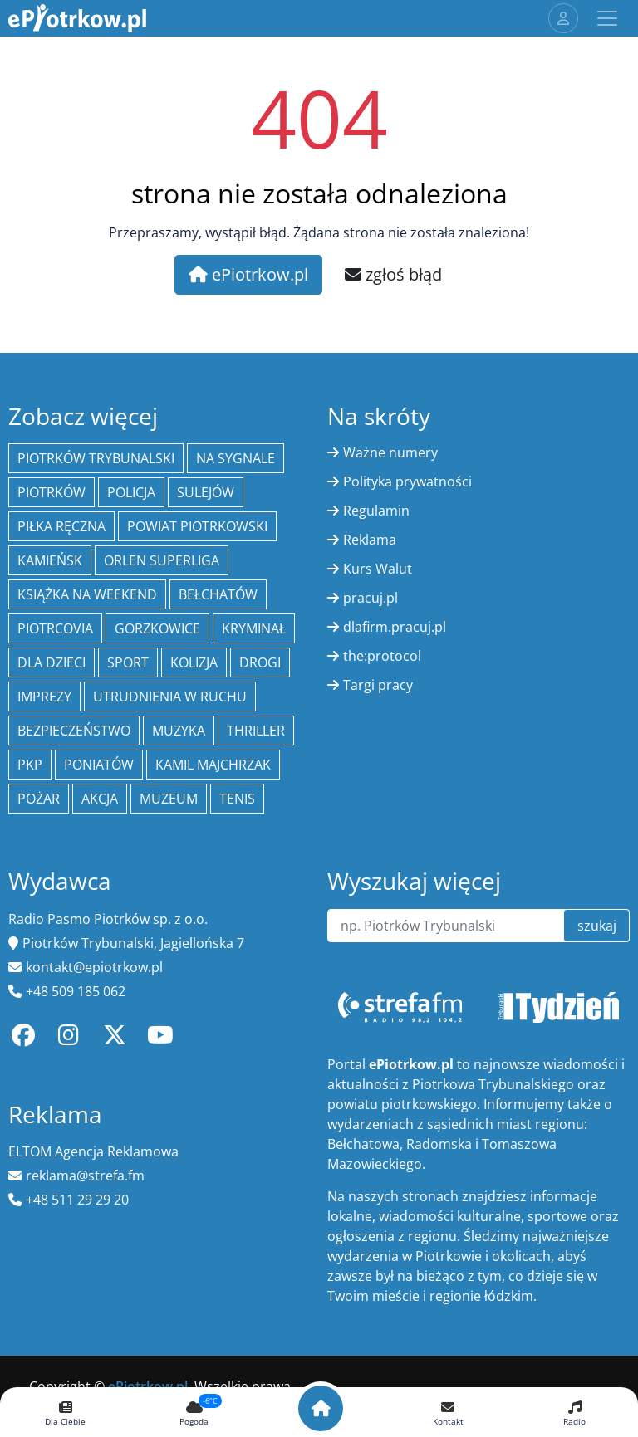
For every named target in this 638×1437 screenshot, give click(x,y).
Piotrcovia (55, 628)
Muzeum (169, 798)
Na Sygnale (235, 458)
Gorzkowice (157, 628)
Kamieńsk (49, 560)
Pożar (38, 798)
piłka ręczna (61, 526)
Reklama (369, 539)
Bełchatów (218, 594)
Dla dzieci (51, 662)
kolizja (194, 662)
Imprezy (44, 696)
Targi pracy (378, 685)
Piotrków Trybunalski (95, 458)
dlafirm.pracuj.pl (394, 627)
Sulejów (205, 492)
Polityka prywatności (407, 481)
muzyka (178, 730)
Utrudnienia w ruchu (170, 696)
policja (131, 492)
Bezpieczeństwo (73, 730)
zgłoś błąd (393, 274)
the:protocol (382, 656)
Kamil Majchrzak (213, 764)
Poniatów (99, 764)
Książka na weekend (87, 594)
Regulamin (376, 510)
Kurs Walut (377, 569)
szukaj (596, 925)
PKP (29, 764)
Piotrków (51, 492)
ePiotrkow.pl (248, 274)
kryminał (254, 628)
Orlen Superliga (161, 560)
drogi (260, 662)
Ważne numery (390, 452)
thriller (256, 730)
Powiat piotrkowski (197, 526)
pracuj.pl (370, 598)
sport (128, 662)
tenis (237, 798)
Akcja (99, 798)
